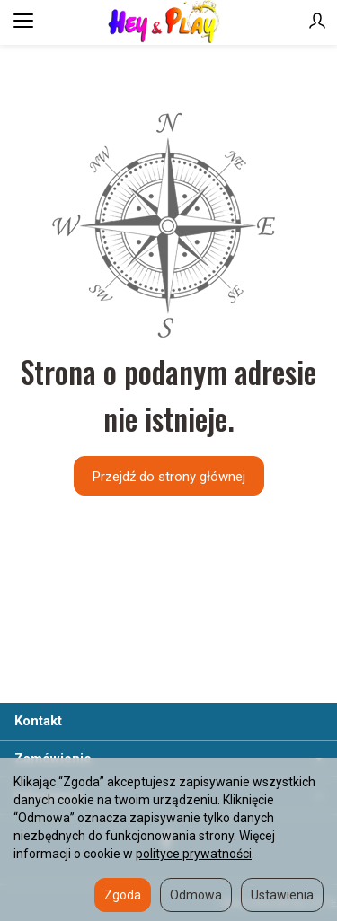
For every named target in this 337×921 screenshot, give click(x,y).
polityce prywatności (194, 853)
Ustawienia (282, 895)
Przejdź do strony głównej (169, 477)
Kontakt (38, 721)
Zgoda (122, 895)
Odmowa (196, 895)
